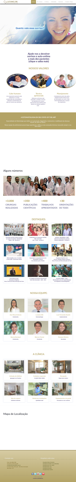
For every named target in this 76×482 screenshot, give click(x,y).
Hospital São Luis (47, 466)
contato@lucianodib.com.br (14, 465)
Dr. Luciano (39, 3)
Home (33, 3)
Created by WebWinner (38, 478)
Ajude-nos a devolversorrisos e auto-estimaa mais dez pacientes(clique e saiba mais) (38, 57)
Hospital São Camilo (48, 469)
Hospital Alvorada (47, 468)
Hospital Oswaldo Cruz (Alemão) (51, 463)
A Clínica (47, 3)
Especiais (60, 3)
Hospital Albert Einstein (48, 462)
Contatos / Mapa (69, 3)
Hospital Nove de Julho (48, 465)
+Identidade (53, 3)
